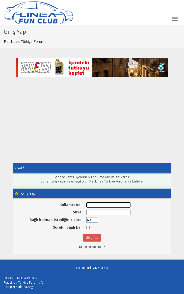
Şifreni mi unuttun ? (92, 247)
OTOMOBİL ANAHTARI (92, 268)
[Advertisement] (92, 124)
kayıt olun (81, 181)
